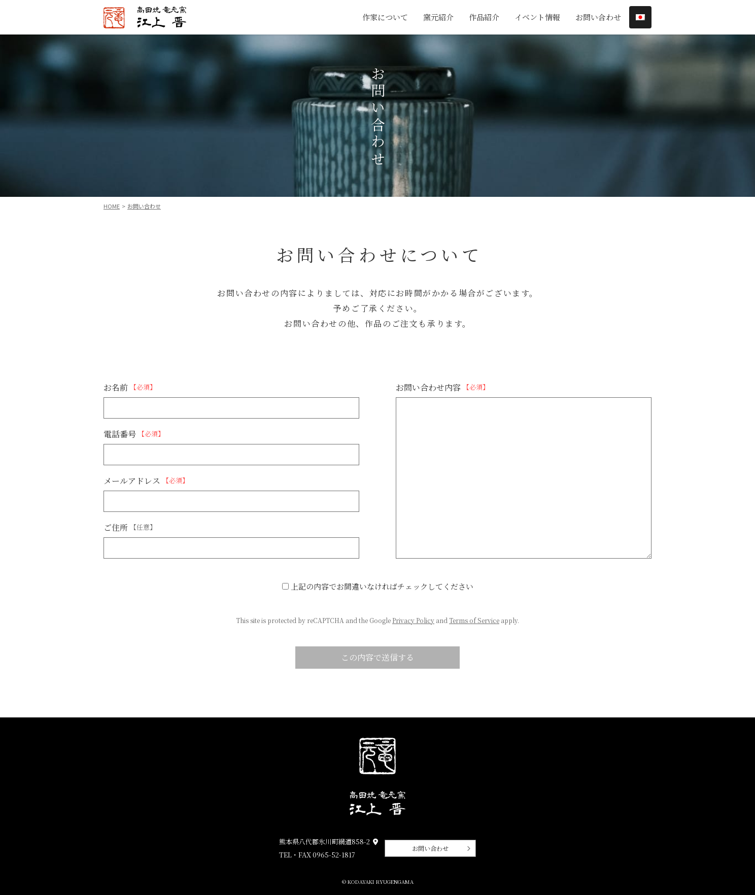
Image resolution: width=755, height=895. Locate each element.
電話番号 (134, 434)
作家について (385, 17)
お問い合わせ (598, 17)
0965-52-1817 (334, 854)
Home (112, 206)
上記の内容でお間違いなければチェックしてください (377, 586)
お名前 (130, 387)
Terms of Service (474, 620)
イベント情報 (537, 17)
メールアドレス (146, 480)
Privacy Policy (413, 620)
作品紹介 (484, 17)
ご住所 (130, 527)
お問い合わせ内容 (442, 387)
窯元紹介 (438, 17)
